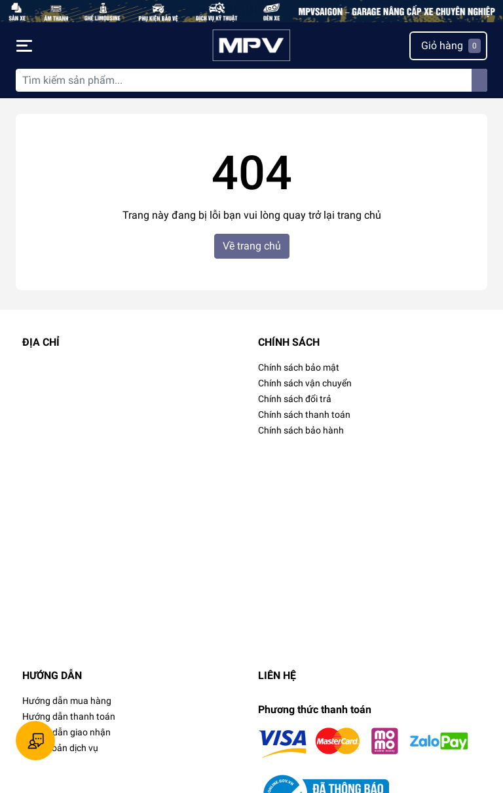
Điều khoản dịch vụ (60, 748)
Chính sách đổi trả (294, 399)
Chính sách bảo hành (301, 430)
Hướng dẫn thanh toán (68, 716)
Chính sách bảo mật (298, 367)
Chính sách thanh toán (304, 414)
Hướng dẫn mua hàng (66, 700)
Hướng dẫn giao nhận (66, 732)
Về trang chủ (252, 246)
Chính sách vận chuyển (305, 383)
